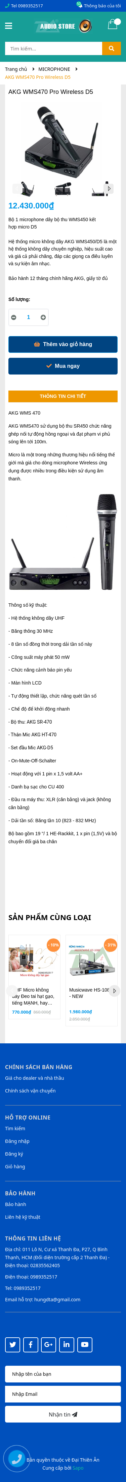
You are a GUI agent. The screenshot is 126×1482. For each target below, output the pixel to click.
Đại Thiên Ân (85, 1460)
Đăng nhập (17, 1141)
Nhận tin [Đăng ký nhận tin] (63, 1414)
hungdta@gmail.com (57, 1299)
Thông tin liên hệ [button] (33, 1238)
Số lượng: (19, 299)
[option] (26, 190)
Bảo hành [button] (20, 1193)
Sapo (78, 1468)
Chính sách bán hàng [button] (39, 1067)
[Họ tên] (63, 1374)
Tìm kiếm (15, 1128)
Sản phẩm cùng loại (49, 917)
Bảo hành (15, 1204)
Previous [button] (17, 189)
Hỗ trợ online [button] (27, 1117)
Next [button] (108, 189)
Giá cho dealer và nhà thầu (34, 1078)
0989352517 (30, 6)
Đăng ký (14, 1154)
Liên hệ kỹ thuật (22, 1217)
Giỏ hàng (15, 1166)
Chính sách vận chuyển (30, 1090)
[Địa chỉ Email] (63, 1394)
